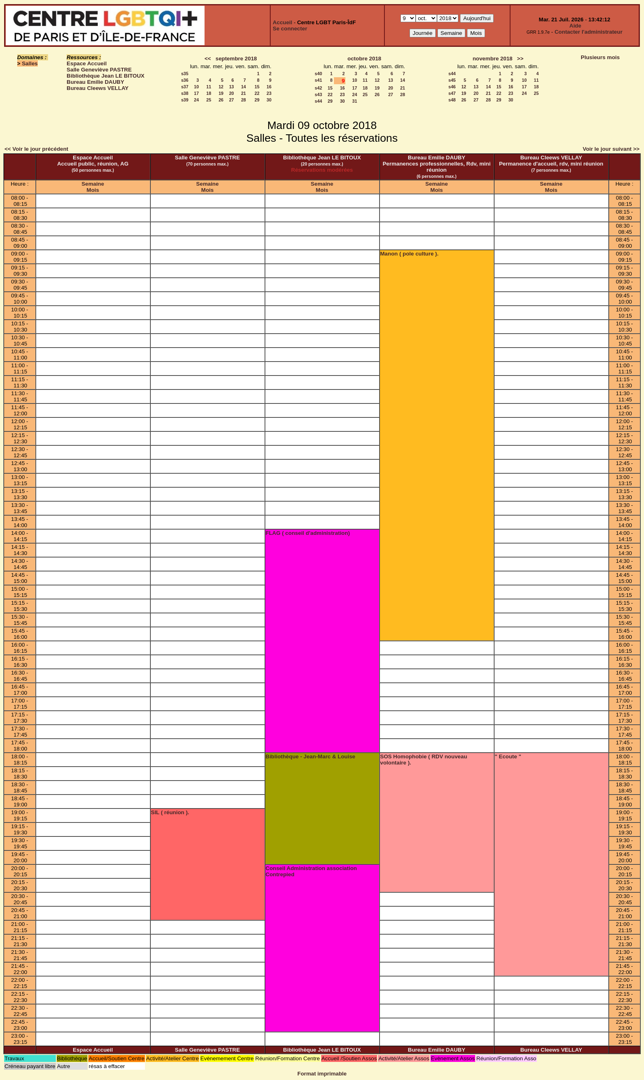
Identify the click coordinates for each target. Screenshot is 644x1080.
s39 (185, 99)
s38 (185, 93)
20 (231, 93)
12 (220, 86)
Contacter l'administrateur (588, 32)
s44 (318, 101)
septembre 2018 (236, 58)
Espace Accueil (86, 63)
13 (231, 86)
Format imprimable (322, 1074)
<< (208, 58)
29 (257, 99)
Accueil (282, 22)
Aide (575, 26)
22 (257, 93)
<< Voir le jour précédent (36, 149)
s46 (452, 86)
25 (208, 99)
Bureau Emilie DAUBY (95, 82)
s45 (452, 80)
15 (257, 86)
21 (243, 93)
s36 (185, 80)
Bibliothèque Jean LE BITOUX (105, 76)
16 (269, 86)
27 (231, 99)
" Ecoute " (508, 756)
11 (208, 86)
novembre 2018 (493, 58)
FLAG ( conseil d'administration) (308, 533)
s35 (185, 73)
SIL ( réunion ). (170, 812)
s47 (452, 93)
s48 (452, 99)
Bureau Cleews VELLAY (98, 88)
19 (220, 93)
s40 (318, 73)
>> (520, 58)
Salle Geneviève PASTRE (99, 70)
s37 (185, 86)
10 (196, 86)
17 (196, 93)
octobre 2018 (364, 58)
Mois (93, 190)
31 (354, 101)
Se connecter (290, 28)
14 (243, 86)
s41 (318, 80)
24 (196, 99)
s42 (318, 87)
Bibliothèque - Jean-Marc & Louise (310, 756)
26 (220, 99)
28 (243, 99)
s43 (318, 94)
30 (269, 99)
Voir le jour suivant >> (611, 149)
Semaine (93, 184)
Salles (30, 63)
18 (208, 93)
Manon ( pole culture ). (409, 254)
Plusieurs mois (600, 57)
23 (269, 93)
